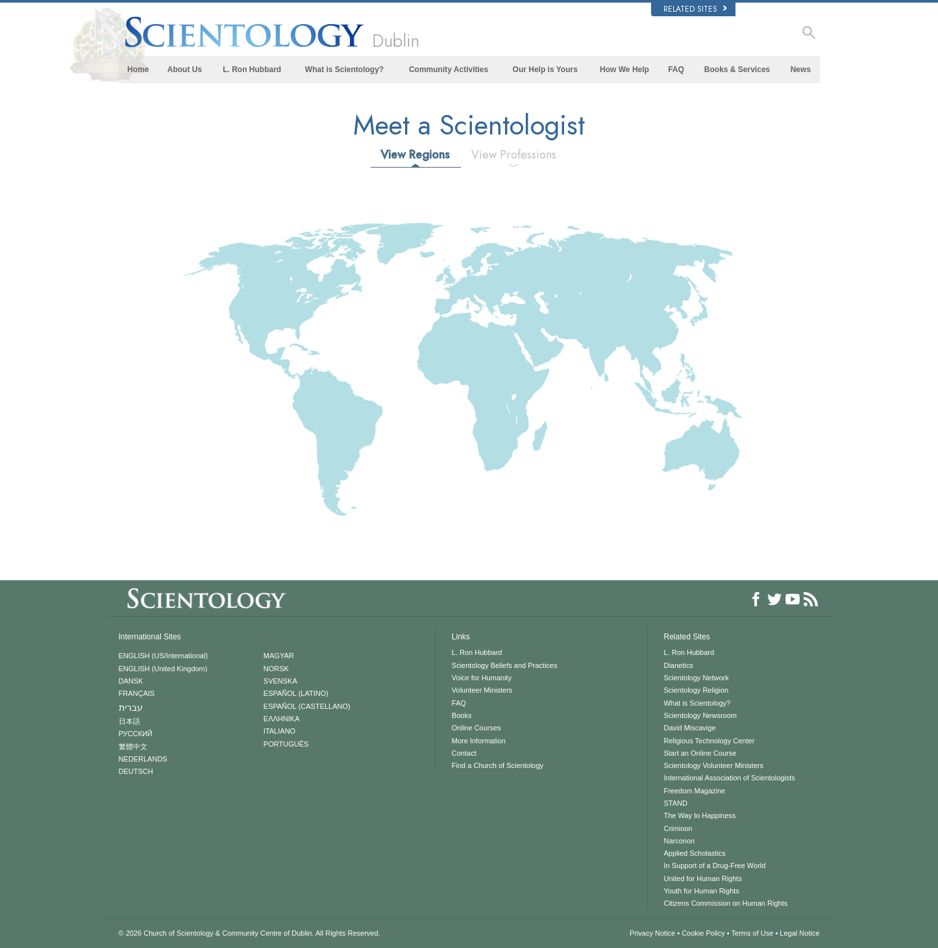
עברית (131, 707)
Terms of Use (753, 933)
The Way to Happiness (699, 815)
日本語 (129, 721)
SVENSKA (280, 681)
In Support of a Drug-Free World (714, 865)
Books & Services (737, 69)
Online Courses (476, 728)
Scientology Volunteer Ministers (713, 765)
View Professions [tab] (513, 154)
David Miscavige (689, 728)
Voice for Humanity (482, 678)
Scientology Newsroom (700, 715)
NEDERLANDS (143, 759)
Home (138, 69)
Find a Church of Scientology (497, 765)
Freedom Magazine (694, 791)
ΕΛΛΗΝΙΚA (282, 719)
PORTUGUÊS (286, 744)
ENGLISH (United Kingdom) (163, 669)
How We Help (624, 69)
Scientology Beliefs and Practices (505, 665)
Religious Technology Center (708, 741)
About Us (184, 69)
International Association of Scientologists (729, 778)
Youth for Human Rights (701, 891)
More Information (479, 741)
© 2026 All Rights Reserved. (249, 933)
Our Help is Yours (545, 69)
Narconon (679, 841)
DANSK (131, 681)
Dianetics (678, 665)
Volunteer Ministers (482, 690)
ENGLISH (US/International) (163, 656)
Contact (464, 753)
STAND (675, 803)
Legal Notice (799, 933)
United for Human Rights (702, 878)
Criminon (677, 828)
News (801, 69)
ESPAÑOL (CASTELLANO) (307, 706)
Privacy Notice (652, 933)
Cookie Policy (703, 933)
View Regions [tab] (415, 154)
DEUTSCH (136, 771)
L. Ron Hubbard (252, 69)
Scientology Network (695, 678)
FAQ (676, 69)
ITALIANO (279, 731)
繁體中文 (133, 746)
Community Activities (448, 69)
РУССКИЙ (136, 733)
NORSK (276, 669)
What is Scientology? (344, 69)
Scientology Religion (695, 690)
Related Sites (695, 9)
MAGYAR (279, 656)
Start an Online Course (699, 753)
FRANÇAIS (137, 693)
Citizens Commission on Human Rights (725, 903)
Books (462, 715)
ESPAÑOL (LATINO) (296, 693)
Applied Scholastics (694, 853)
